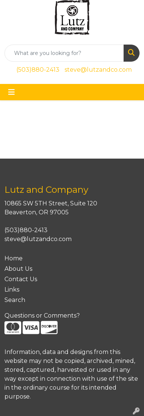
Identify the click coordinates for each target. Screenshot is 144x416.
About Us (18, 268)
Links (11, 289)
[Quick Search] (64, 53)
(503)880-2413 (37, 69)
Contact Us (20, 279)
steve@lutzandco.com (98, 69)
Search (14, 299)
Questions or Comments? (42, 315)
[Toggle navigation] (11, 92)
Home (13, 258)
